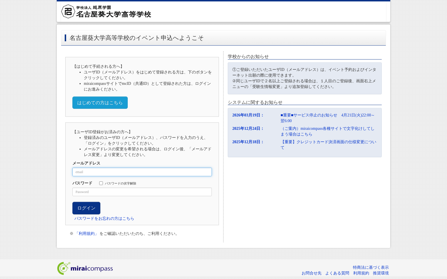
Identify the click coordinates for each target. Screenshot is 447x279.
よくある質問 (337, 273)
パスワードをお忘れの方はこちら (104, 218)
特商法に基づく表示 (371, 267)
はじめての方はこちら (100, 102)
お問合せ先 (312, 273)
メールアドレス (86, 163)
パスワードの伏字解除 (117, 183)
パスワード (82, 183)
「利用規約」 (87, 233)
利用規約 (361, 273)
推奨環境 (381, 273)
